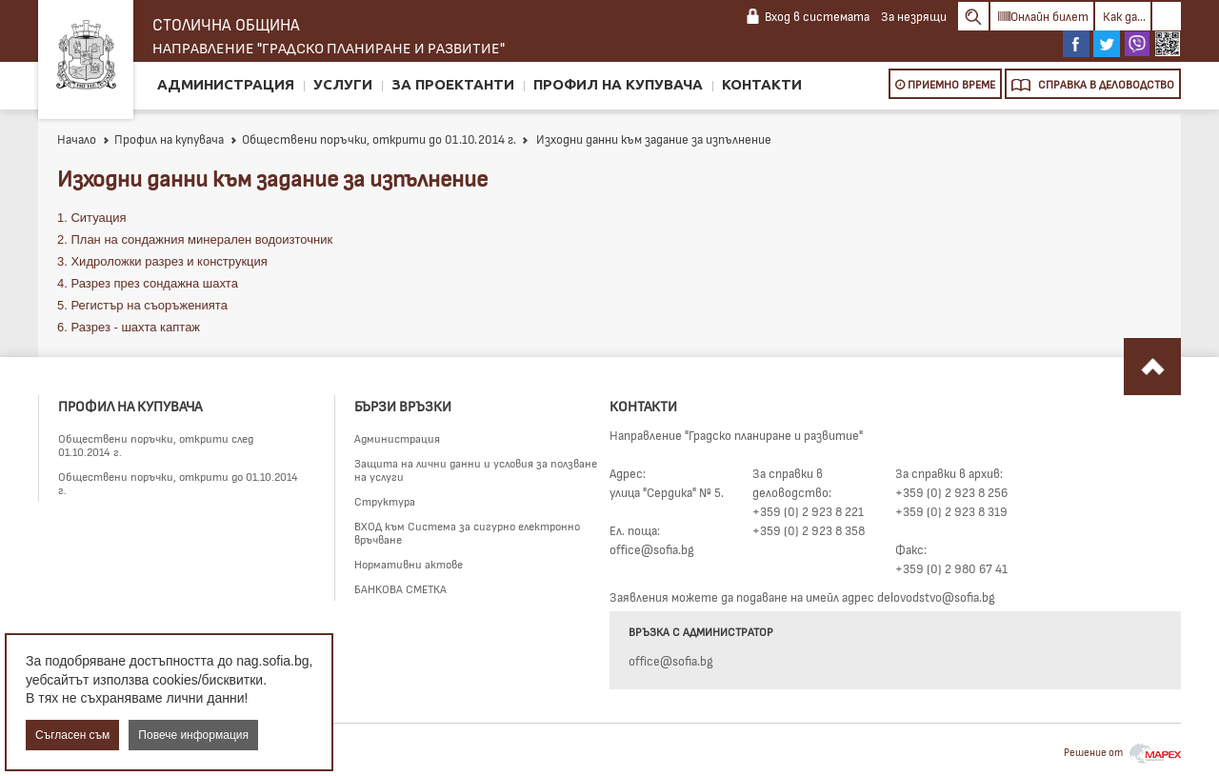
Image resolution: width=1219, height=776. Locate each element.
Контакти (762, 84)
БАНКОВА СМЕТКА (400, 588)
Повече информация (193, 735)
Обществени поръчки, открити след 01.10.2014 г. (155, 444)
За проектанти (452, 84)
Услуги (342, 84)
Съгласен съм (72, 735)
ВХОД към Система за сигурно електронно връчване (467, 532)
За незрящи (914, 16)
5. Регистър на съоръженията (142, 305)
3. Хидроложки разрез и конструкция (162, 261)
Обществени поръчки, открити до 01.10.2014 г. (373, 139)
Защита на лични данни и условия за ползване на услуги (475, 469)
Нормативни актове (408, 563)
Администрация (225, 84)
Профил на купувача (618, 84)
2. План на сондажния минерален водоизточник (194, 239)
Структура (384, 500)
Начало (76, 139)
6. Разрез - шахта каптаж (128, 327)
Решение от (1122, 752)
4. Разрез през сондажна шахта (147, 283)
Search (973, 16)
